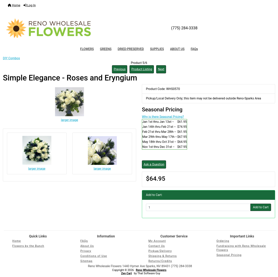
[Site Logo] (48, 28)
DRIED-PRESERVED (131, 49)
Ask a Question (154, 164)
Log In (29, 5)
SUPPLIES (157, 49)
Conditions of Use (93, 256)
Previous (120, 69)
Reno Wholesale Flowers (151, 270)
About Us (87, 246)
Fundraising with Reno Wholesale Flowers (241, 248)
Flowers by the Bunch (28, 246)
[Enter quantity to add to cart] (198, 207)
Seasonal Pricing (229, 255)
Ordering (222, 241)
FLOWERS (87, 49)
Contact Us (156, 246)
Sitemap (86, 261)
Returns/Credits (160, 261)
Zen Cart (126, 273)
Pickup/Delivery (160, 251)
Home (14, 5)
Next (161, 69)
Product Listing (141, 69)
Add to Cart (261, 207)
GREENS (106, 49)
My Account (157, 241)
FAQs (194, 49)
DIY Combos (11, 58)
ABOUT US (177, 49)
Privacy (85, 251)
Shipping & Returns (162, 256)
